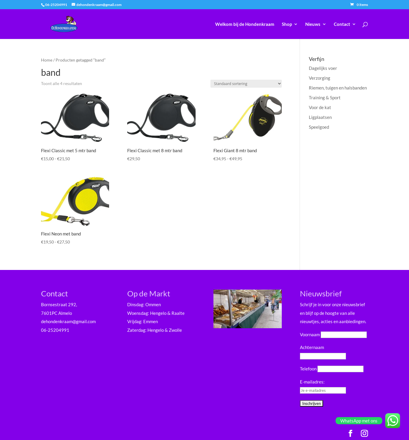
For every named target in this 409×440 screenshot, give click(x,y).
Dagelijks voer (323, 68)
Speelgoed (319, 127)
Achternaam (312, 347)
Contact (342, 24)
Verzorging (319, 78)
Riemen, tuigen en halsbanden (338, 87)
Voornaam (310, 334)
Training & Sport (325, 97)
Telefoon (308, 368)
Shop (287, 24)
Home (46, 59)
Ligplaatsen (320, 117)
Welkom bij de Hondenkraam (244, 24)
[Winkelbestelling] (246, 84)
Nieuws (312, 24)
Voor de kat (320, 107)
